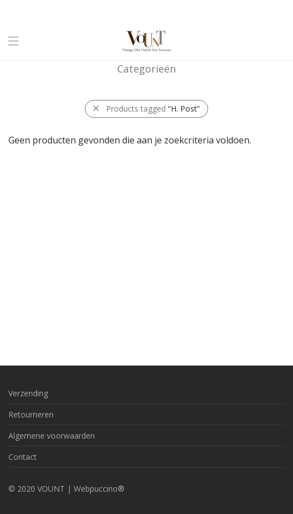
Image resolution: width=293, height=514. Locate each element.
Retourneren (31, 414)
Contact (22, 456)
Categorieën (146, 68)
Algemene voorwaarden (51, 435)
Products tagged (153, 108)
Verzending (28, 393)
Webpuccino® (99, 488)
